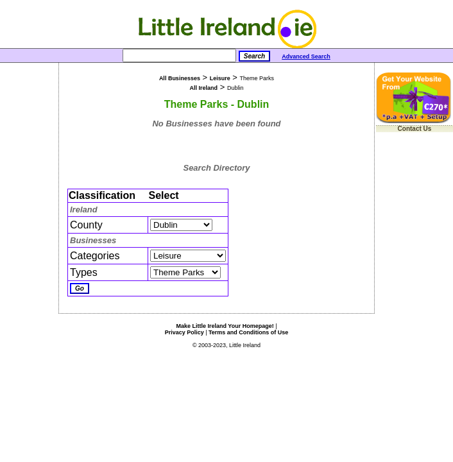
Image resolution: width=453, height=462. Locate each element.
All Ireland (204, 88)
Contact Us (415, 128)
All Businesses (179, 78)
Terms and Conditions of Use (248, 332)
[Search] (179, 55)
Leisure (220, 78)
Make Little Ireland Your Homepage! (224, 326)
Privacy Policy (184, 332)
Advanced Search (306, 56)
